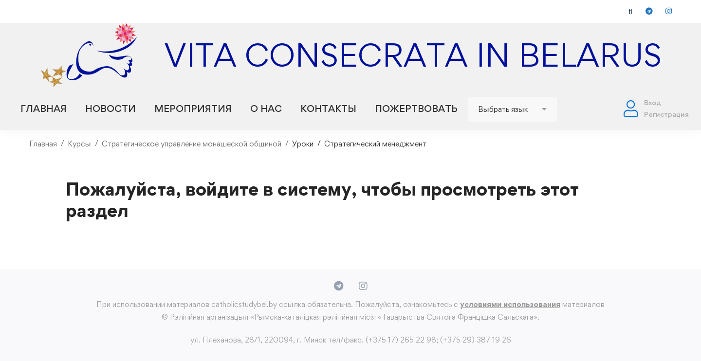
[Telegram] (339, 286)
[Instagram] (363, 286)
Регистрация (666, 114)
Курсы (79, 143)
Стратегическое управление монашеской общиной (191, 143)
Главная (43, 143)
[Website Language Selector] (512, 109)
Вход (652, 102)
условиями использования (510, 304)
